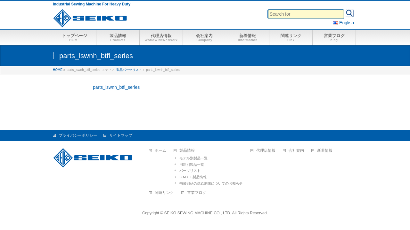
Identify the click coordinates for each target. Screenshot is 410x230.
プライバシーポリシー (78, 135)
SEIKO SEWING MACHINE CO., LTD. (197, 213)
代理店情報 (265, 151)
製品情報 (187, 151)
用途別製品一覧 (191, 164)
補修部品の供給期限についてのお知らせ (211, 183)
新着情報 (324, 151)
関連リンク (164, 193)
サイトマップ (120, 135)
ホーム (160, 151)
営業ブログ (196, 193)
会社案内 (296, 151)
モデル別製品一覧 (193, 158)
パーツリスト (190, 170)
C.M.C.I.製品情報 (192, 177)
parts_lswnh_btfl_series (116, 87)
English (343, 22)
